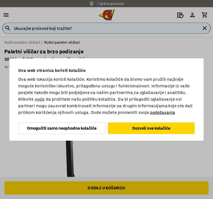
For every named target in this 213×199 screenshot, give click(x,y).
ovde (40, 99)
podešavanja (162, 112)
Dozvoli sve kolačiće (151, 128)
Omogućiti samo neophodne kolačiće (62, 128)
